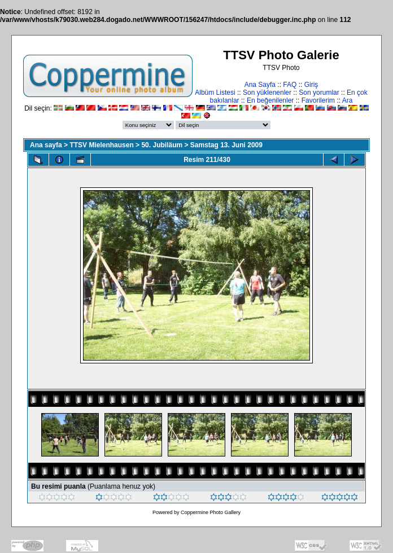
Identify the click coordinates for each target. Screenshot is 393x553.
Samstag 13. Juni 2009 (226, 145)
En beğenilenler (270, 100)
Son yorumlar (319, 92)
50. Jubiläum (161, 145)
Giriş (311, 85)
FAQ (289, 85)
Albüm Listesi (215, 92)
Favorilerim (318, 100)
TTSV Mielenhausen (101, 145)
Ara (347, 100)
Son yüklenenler (267, 92)
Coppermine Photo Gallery (211, 512)
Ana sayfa (46, 145)
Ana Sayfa (260, 85)
